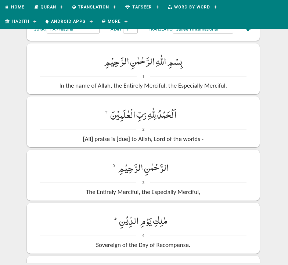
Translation (162, 29)
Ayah (116, 29)
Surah (40, 29)
